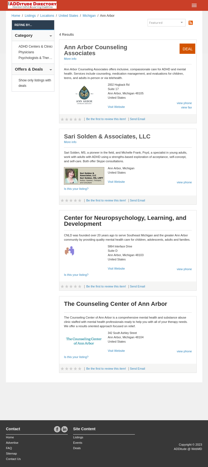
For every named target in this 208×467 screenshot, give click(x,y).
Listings (30, 16)
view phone (184, 103)
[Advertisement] (37, 400)
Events (77, 442)
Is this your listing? (76, 188)
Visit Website (116, 106)
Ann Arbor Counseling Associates (95, 50)
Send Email (137, 119)
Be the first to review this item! (106, 119)
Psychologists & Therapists (38, 58)
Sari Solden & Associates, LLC (107, 136)
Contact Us (13, 459)
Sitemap (11, 453)
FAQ (9, 448)
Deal (188, 49)
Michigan (89, 16)
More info (70, 58)
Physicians (26, 52)
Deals (77, 448)
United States (68, 16)
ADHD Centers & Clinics (36, 46)
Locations (47, 16)
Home (16, 16)
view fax (186, 107)
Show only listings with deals (35, 83)
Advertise (12, 442)
